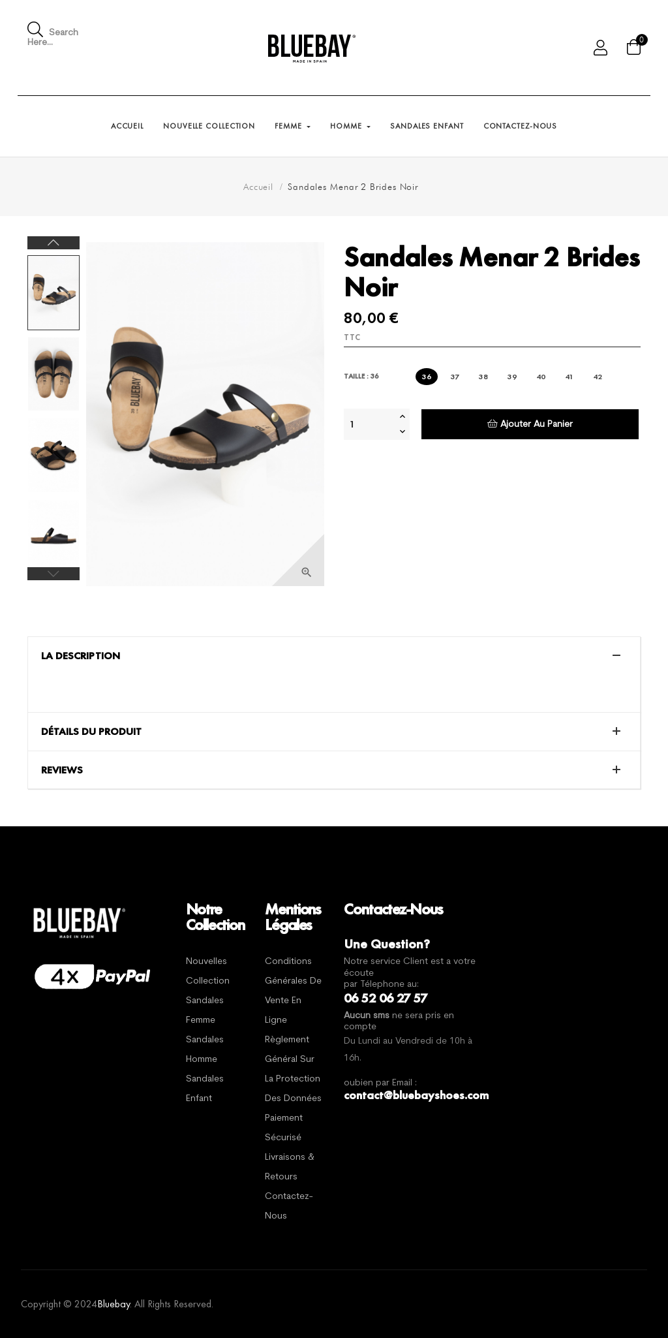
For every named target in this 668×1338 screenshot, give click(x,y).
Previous (53, 573)
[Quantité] (370, 424)
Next (53, 242)
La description (80, 656)
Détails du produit (91, 732)
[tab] (334, 656)
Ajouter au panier (530, 423)
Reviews (62, 770)
